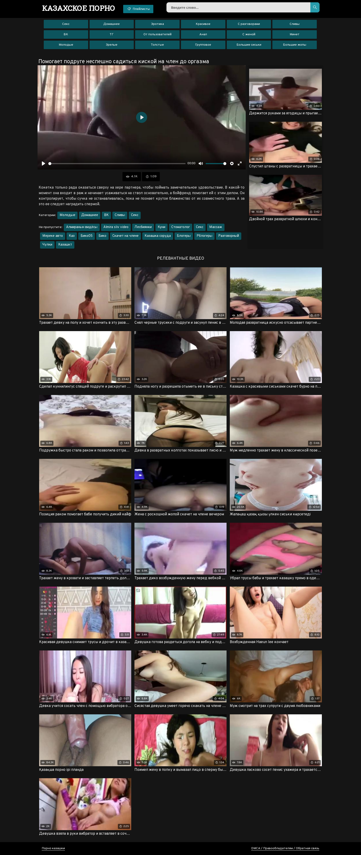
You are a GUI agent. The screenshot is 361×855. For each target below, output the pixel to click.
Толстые (157, 45)
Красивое (203, 24)
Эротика (157, 24)
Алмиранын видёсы (81, 227)
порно (78, 8)
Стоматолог (180, 227)
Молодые (66, 45)
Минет (295, 34)
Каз (72, 236)
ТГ (112, 34)
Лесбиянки (143, 227)
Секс (66, 24)
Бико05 (87, 236)
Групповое (203, 45)
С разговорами (249, 24)
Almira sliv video (115, 227)
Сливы (295, 24)
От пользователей (157, 34)
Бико (102, 236)
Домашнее (111, 24)
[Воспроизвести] (43, 163)
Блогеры (184, 236)
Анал (203, 34)
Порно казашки (53, 848)
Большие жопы (294, 45)
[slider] (117, 163)
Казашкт (65, 245)
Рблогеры (204, 236)
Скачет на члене (125, 236)
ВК (66, 34)
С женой (248, 34)
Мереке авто (52, 236)
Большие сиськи (248, 45)
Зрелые (111, 45)
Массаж (215, 227)
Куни (161, 227)
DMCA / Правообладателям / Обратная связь (285, 848)
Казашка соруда (158, 236)
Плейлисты (138, 9)
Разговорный (228, 236)
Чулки (47, 245)
